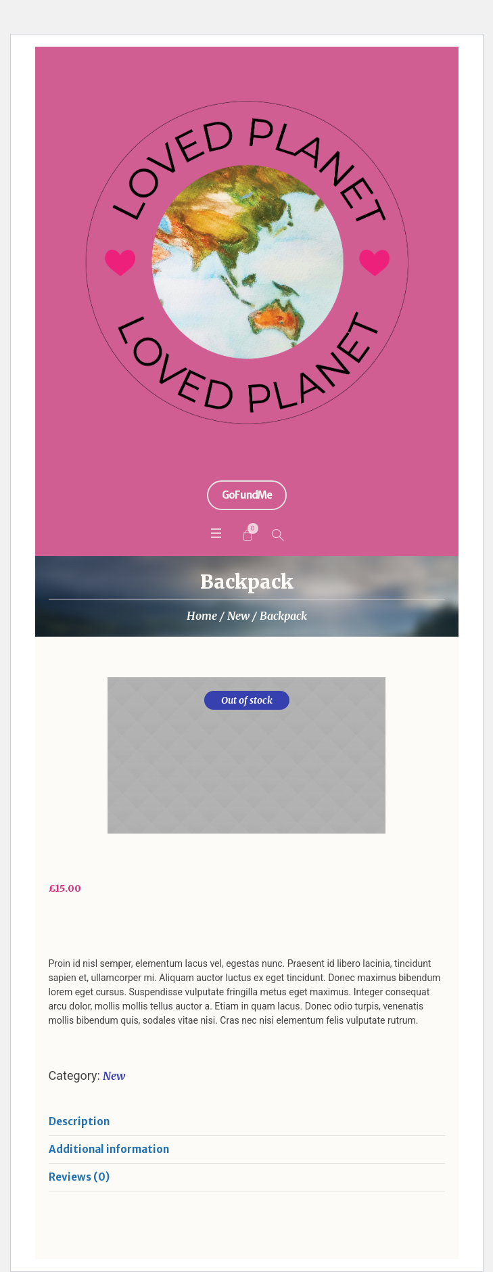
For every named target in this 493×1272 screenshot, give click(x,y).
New (238, 615)
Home (202, 615)
